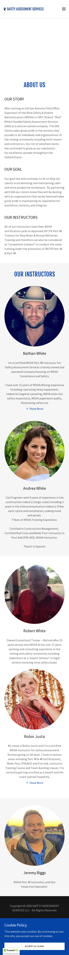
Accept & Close (34, 946)
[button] (64, 9)
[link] (23, 8)
